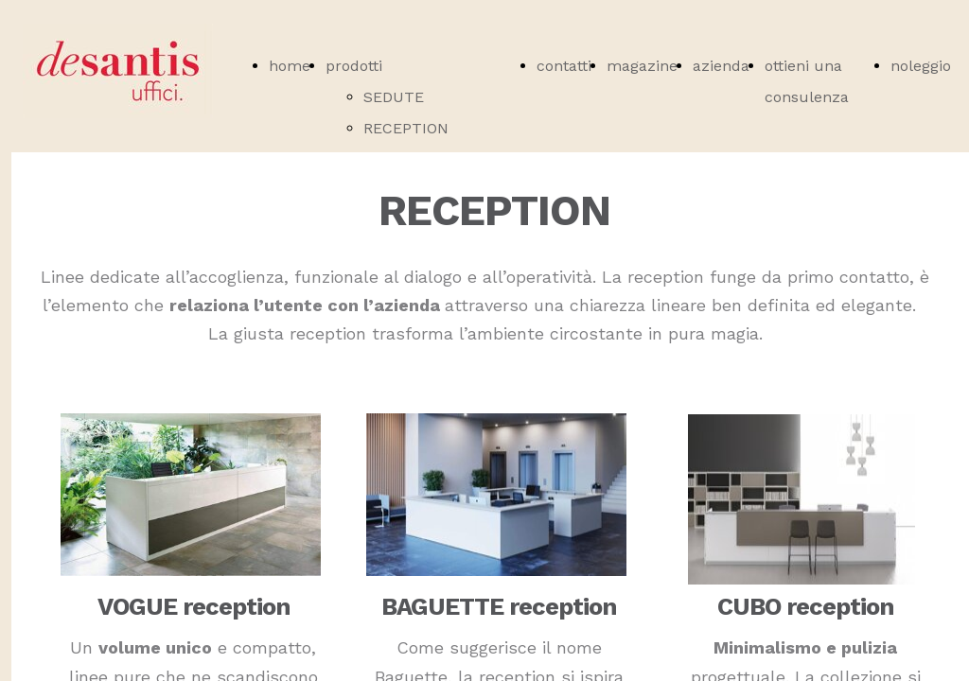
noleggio (920, 66)
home (289, 66)
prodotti (354, 66)
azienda (721, 66)
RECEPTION (406, 128)
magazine (642, 66)
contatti (564, 66)
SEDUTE (393, 97)
